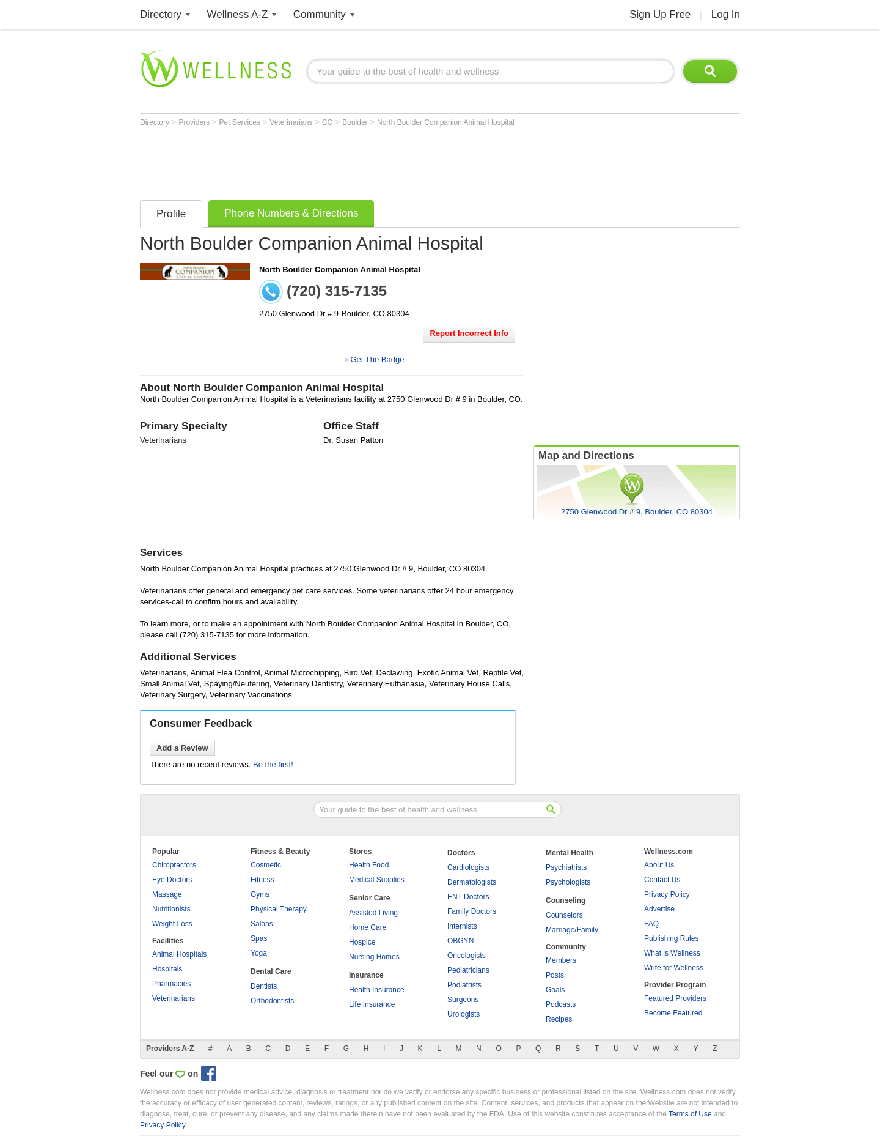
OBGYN (460, 941)
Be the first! (273, 764)
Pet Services (241, 122)
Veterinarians (292, 122)
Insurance (366, 975)
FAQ (651, 923)
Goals (555, 990)
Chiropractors (174, 865)
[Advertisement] (362, 160)
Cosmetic (266, 865)
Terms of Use (690, 1114)
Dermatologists (471, 882)
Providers (194, 122)
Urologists (463, 1014)
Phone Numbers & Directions (291, 213)
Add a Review (182, 747)
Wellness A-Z (237, 14)
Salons (262, 923)
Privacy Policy (667, 894)
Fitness (262, 879)
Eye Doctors (172, 879)
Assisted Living (373, 912)
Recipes (559, 1019)
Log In (725, 14)
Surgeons (463, 999)
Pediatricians (468, 970)
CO (328, 122)
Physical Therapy (279, 909)
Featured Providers (675, 998)
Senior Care (369, 898)
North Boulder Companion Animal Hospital (446, 122)
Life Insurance (372, 1004)
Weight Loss (172, 923)
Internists (462, 926)
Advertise (659, 909)
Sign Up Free (660, 14)
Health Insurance (377, 990)
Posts (555, 975)
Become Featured (673, 1013)
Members (561, 960)
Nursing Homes (374, 956)
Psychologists (568, 882)
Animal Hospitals (179, 954)
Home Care (367, 927)
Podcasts (561, 1004)
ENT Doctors (468, 897)
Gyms (260, 894)
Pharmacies (171, 983)
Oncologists (466, 955)
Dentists (264, 986)
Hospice (362, 942)
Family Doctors (471, 911)
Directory (161, 14)
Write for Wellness (673, 967)
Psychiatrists (566, 867)
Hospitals (167, 969)
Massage (167, 894)
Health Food (369, 865)
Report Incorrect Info (469, 333)
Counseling (565, 900)
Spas (259, 938)
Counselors (564, 915)
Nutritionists (171, 909)
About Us (659, 865)
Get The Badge (377, 359)
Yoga (259, 953)
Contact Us (662, 879)
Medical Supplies (377, 879)
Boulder (356, 122)
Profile (171, 214)
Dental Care (271, 971)
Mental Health (569, 852)
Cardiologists (468, 867)
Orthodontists (272, 1001)
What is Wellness (672, 953)
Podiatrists (464, 985)
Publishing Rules (671, 938)
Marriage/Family (572, 930)
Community (319, 14)
